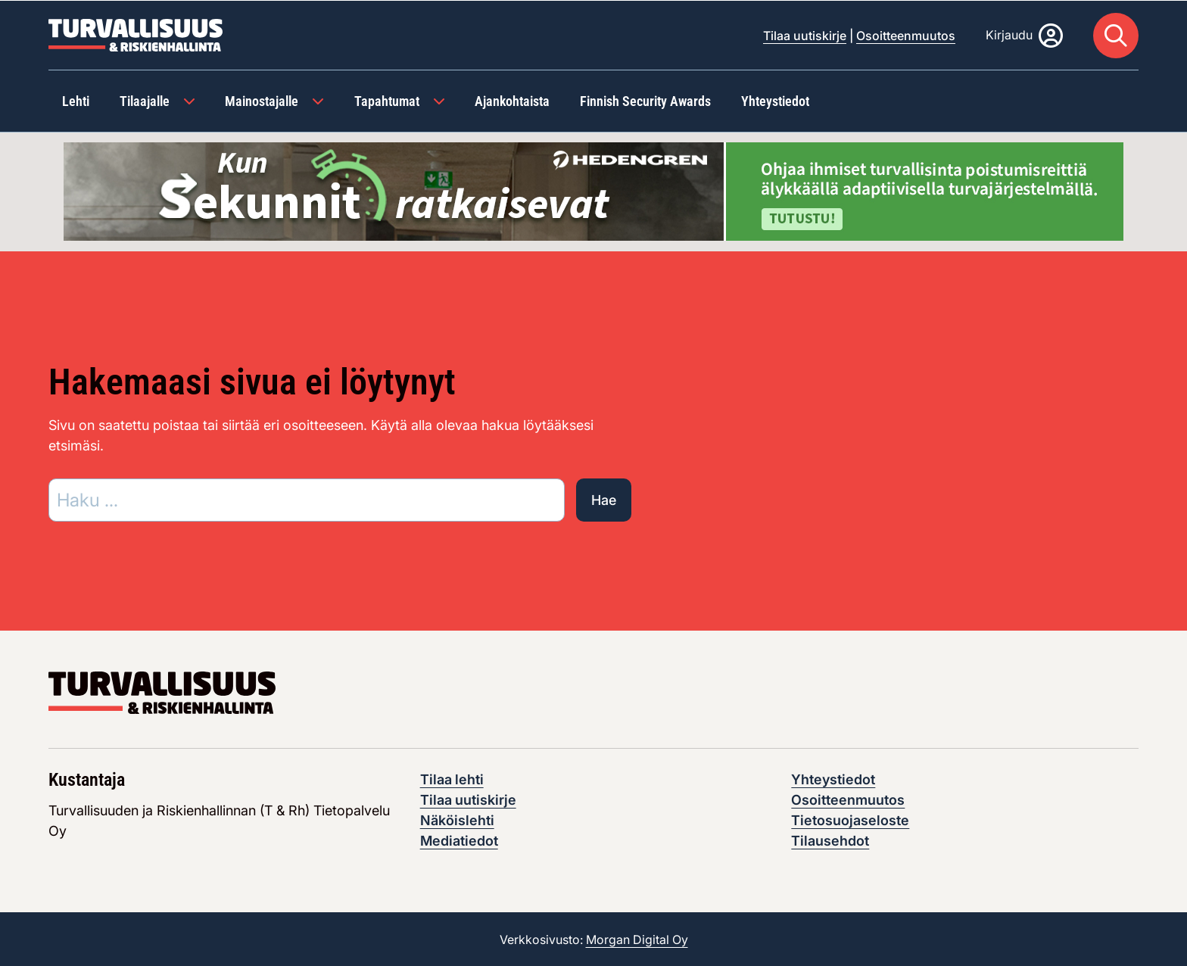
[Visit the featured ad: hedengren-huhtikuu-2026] (593, 190)
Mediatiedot (459, 840)
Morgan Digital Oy (637, 938)
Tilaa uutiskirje (804, 34)
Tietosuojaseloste (850, 819)
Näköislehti (457, 819)
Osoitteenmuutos (905, 34)
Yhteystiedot (833, 779)
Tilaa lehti (452, 779)
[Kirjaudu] (1024, 35)
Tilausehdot (830, 840)
